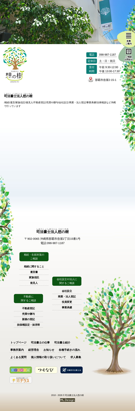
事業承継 (67, 307)
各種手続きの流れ (69, 349)
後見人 (34, 283)
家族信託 (34, 277)
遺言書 (34, 272)
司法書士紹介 (62, 342)
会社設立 (67, 291)
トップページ (18, 342)
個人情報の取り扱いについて (48, 357)
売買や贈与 (28, 314)
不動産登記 (28, 308)
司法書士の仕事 (40, 342)
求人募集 (75, 357)
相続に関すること (34, 266)
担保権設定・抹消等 (28, 324)
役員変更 (67, 302)
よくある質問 (18, 357)
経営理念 (33, 349)
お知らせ (48, 349)
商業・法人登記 (67, 296)
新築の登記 (28, 319)
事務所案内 (17, 349)
